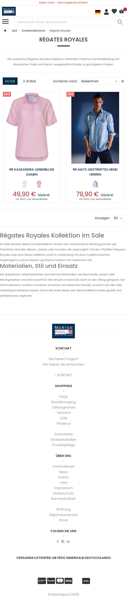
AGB (63, 418)
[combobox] (65, 21)
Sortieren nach (65, 81)
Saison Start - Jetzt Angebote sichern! (63, 2)
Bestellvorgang (63, 402)
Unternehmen (64, 466)
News (63, 472)
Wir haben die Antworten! (63, 364)
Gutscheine (63, 434)
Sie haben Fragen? (63, 359)
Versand (63, 412)
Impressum (63, 488)
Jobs (63, 482)
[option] (24, 184)
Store (63, 520)
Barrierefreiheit (63, 498)
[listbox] (32, 185)
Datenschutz (63, 493)
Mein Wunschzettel (114, 11)
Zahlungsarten (63, 407)
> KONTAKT (63, 375)
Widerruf (64, 423)
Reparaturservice (63, 515)
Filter (10, 81)
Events (63, 477)
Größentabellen (63, 439)
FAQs (63, 396)
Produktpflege (63, 445)
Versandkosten (40, 199)
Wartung (63, 509)
